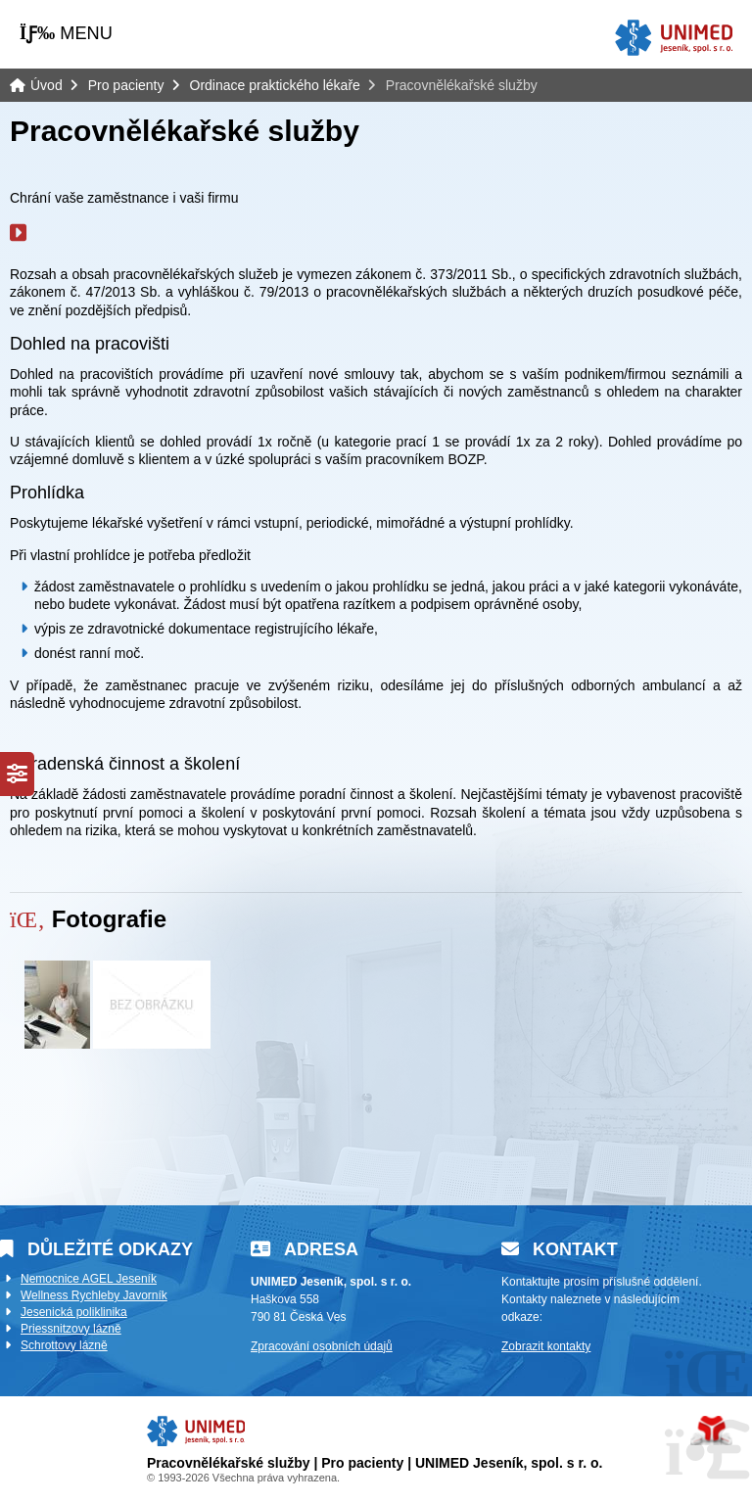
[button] (66, 33)
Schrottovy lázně (64, 1345)
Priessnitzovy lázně (71, 1329)
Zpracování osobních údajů (322, 1346)
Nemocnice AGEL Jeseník (89, 1279)
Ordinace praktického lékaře (275, 85)
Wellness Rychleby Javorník (94, 1295)
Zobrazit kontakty (545, 1346)
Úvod (673, 38)
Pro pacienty (126, 85)
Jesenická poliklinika (74, 1312)
